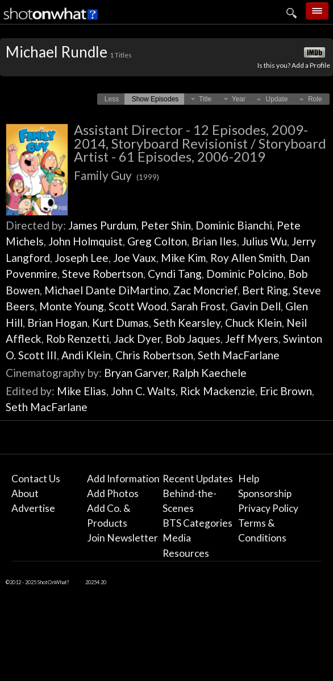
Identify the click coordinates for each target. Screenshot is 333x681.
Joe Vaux (134, 257)
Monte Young (71, 306)
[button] (111, 99)
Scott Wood (137, 306)
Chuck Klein (253, 322)
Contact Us (35, 479)
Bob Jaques (192, 338)
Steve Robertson (102, 273)
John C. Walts (143, 390)
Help (248, 479)
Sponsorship (265, 493)
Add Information (123, 479)
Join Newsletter (122, 538)
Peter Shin (166, 225)
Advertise (33, 508)
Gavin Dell (255, 306)
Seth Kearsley (186, 322)
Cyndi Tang (175, 273)
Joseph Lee (82, 257)
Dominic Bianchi (233, 225)
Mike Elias (81, 390)
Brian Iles (214, 241)
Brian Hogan (57, 322)
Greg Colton (157, 241)
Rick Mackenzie (217, 390)
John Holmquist (85, 241)
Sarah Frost (198, 306)
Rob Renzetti (77, 338)
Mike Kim (183, 257)
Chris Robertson (154, 355)
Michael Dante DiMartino (106, 290)
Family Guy (116, 175)
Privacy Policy (268, 508)
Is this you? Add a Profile (293, 65)
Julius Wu (264, 241)
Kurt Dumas (120, 322)
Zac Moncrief (205, 290)
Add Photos (113, 493)
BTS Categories (197, 523)
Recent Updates (198, 479)
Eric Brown (286, 390)
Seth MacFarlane (239, 355)
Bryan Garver (136, 372)
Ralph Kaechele (209, 372)
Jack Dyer (137, 338)
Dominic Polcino (245, 273)
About (25, 493)
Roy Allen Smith (247, 257)
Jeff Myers (251, 338)
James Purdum (102, 225)
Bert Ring (265, 290)
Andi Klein (86, 355)
